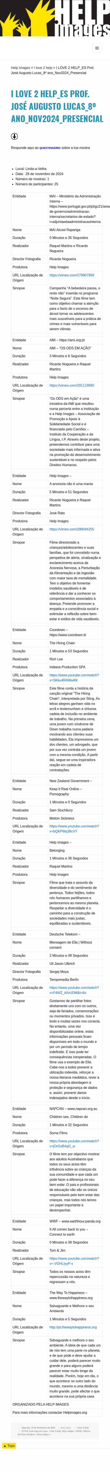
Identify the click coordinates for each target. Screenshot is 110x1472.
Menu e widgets (97, 52)
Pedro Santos (66, 1428)
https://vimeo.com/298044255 (71, 529)
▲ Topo (9, 1446)
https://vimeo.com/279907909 (71, 275)
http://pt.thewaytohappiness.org (73, 1327)
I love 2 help (83, 1427)
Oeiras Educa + (43, 1434)
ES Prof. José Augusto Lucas (35, 1431)
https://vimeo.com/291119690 (71, 385)
